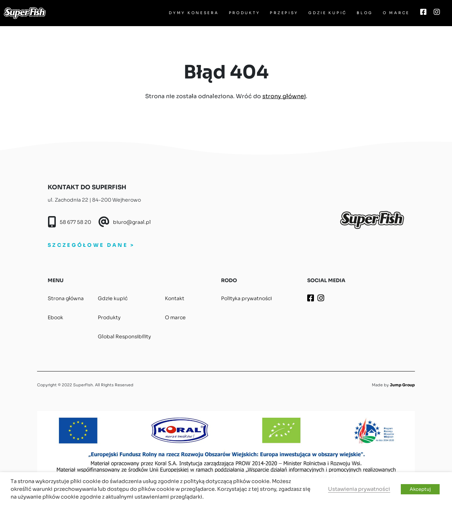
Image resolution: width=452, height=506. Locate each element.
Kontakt (174, 298)
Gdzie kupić (327, 13)
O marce (396, 13)
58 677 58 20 (75, 222)
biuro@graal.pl (132, 222)
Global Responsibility (124, 336)
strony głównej (284, 96)
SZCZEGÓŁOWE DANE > (91, 245)
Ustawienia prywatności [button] (359, 489)
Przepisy (284, 13)
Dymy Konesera (194, 13)
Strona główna (66, 298)
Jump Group (402, 384)
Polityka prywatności (246, 298)
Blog (365, 13)
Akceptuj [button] (420, 489)
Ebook (55, 317)
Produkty (244, 13)
